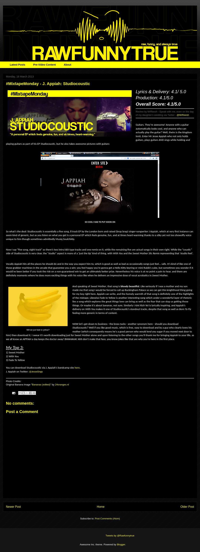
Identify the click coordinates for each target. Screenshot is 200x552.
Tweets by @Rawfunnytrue (120, 535)
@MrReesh (183, 115)
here (77, 367)
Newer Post (13, 506)
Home (101, 506)
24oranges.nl (62, 384)
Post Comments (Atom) (107, 518)
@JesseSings (36, 371)
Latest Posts (17, 64)
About (67, 64)
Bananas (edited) (41, 384)
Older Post (187, 506)
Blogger (121, 544)
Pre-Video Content (44, 64)
